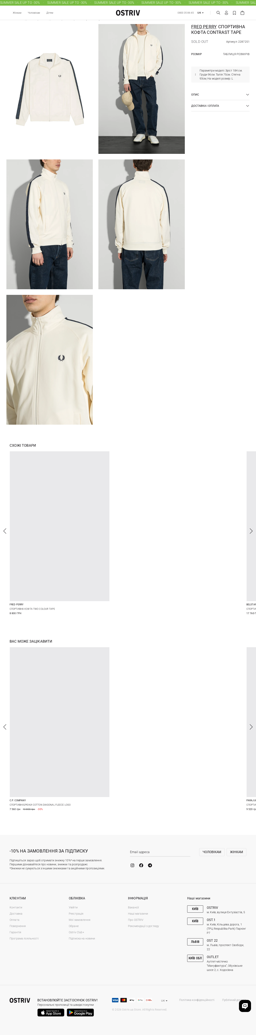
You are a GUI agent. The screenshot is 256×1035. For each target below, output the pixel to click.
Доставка (16, 913)
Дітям (49, 12)
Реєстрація (76, 913)
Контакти (16, 907)
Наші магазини (138, 913)
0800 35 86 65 (186, 12)
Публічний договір (234, 1000)
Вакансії (133, 907)
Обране (74, 926)
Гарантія (15, 932)
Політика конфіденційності (197, 1000)
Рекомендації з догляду (143, 926)
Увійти (73, 907)
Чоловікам (34, 12)
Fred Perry (204, 26)
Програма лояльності (24, 938)
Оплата (14, 919)
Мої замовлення (79, 919)
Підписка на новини (82, 938)
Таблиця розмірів (236, 54)
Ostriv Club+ (76, 932)
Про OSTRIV (135, 919)
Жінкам (17, 12)
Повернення (18, 926)
